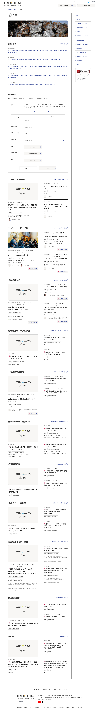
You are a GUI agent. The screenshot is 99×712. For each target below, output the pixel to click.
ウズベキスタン (59, 376)
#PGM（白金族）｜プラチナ (14, 456)
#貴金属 (21, 315)
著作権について (27, 707)
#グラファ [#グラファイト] (20, 580)
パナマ (54, 305)
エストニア (57, 256)
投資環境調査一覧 (61, 464)
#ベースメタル (13, 315)
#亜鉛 (47, 264)
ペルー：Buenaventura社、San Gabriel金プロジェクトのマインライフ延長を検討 (56, 206)
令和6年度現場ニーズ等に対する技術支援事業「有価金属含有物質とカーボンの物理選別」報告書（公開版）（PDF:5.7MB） (55, 646)
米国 (56, 468)
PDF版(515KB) (63, 250)
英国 (54, 256)
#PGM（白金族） (29, 455)
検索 (48, 168)
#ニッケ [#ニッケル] (60, 265)
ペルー (57, 183)
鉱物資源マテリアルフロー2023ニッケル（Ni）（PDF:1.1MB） (22, 357)
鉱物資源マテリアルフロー (19, 361)
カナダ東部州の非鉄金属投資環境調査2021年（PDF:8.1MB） (55, 472)
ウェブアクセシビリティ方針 (50, 707)
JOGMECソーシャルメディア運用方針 (66, 707)
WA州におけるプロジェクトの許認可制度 (55, 287)
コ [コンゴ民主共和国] (63, 234)
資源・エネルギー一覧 (66, 5)
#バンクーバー (51, 315)
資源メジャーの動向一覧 (59, 503)
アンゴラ (19, 252)
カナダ (60, 305)
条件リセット (28, 168)
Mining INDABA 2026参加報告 (19, 255)
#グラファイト (16, 316)
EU (62, 254)
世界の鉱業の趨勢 (17, 404)
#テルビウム (19, 215)
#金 (44, 213)
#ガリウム (51, 264)
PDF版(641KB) (33, 269)
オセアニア (19, 202)
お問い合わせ (83, 2)
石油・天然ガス (36, 689)
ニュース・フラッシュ (18, 212)
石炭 (65, 689)
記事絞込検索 (87, 5)
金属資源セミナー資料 (18, 576)
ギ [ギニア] (22, 252)
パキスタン (55, 234)
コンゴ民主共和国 (61, 602)
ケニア (58, 614)
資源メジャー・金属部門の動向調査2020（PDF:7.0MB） (21, 529)
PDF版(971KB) (63, 299)
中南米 (54, 183)
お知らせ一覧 (62, 44)
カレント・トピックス (18, 258)
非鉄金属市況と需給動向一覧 (58, 421)
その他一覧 (63, 636)
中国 (28, 250)
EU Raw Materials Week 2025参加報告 (55, 259)
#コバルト (12, 260)
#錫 (44, 265)
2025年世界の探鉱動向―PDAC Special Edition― (18, 308)
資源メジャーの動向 (17, 534)
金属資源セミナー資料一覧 (59, 542)
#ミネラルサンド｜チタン (51, 265)
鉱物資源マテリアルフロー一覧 (58, 331)
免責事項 (19, 707)
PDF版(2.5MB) (33, 323)
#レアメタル (16, 364)
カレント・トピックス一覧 (59, 228)
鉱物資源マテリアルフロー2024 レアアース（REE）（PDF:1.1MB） (55, 353)
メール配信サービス (74, 2)
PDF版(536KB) (63, 272)
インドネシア (24, 250)
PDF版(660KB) (63, 322)
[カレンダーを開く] (34, 111)
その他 (14, 669)
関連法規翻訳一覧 (61, 597)
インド (57, 232)
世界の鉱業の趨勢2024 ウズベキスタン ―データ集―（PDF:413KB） (56, 392)
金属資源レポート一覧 (60, 280)
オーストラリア (26, 202)
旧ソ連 (18, 303)
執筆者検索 (14, 126)
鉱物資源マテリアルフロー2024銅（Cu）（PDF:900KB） (54, 338)
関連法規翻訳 (16, 628)
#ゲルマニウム (57, 264)
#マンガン (23, 260)
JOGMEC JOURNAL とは (63, 2)
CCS (50, 689)
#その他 (45, 193)
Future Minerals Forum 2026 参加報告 (55, 236)
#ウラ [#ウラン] (22, 316)
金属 (10, 212)
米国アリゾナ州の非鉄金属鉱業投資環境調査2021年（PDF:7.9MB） (55, 484)
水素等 (45, 689)
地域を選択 (32, 160)
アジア (18, 250)
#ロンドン (59, 243)
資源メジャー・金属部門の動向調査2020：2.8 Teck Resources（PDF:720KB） (55, 511)
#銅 (9, 260)
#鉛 (11, 455)
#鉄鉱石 (19, 262)
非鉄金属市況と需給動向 (18, 452)
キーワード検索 (15, 117)
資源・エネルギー (15, 133)
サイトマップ (79, 707)
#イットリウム (26, 215)
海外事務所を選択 (33, 153)
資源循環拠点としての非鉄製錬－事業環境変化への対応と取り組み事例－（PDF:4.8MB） (55, 570)
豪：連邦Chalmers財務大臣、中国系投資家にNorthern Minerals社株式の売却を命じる (23, 207)
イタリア (65, 254)
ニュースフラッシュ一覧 (59, 179)
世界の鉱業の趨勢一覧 (60, 372)
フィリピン (19, 566)
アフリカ (32, 250)
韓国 (57, 303)
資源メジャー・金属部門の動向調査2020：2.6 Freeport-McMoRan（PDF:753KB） (55, 525)
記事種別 (13, 139)
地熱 (55, 689)
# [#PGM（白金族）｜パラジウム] (65, 437)
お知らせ (77, 19)
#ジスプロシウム (12, 215)
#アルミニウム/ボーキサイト (50, 243)
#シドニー (20, 216)
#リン (32, 260)
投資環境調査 (16, 495)
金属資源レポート (17, 312)
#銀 (13, 579)
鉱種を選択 (32, 147)
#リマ (49, 193)
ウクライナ (23, 303)
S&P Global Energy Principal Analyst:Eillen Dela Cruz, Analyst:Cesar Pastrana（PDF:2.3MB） (22, 571)
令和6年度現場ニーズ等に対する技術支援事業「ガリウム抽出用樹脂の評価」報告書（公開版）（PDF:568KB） (23, 664)
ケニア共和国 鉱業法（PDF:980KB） (55, 617)
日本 (63, 232)
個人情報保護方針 (38, 707)
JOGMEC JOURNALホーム (13, 9)
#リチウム (28, 260)
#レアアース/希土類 (12, 216)
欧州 (60, 254)
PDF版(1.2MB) (33, 414)
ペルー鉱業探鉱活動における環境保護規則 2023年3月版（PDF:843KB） (23, 624)
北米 (57, 305)
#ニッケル (18, 260)
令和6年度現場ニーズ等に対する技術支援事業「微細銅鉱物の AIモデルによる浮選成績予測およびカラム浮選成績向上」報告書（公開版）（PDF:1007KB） (55, 664)
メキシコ (23, 487)
